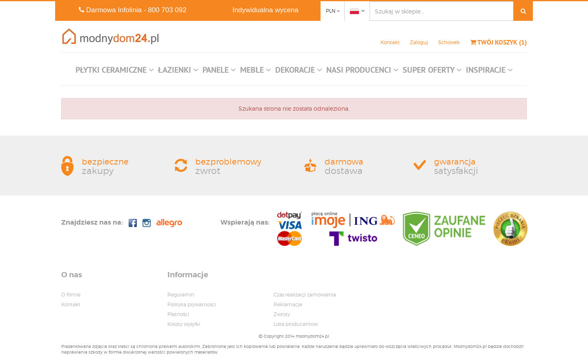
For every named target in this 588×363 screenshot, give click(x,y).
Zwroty (282, 314)
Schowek (449, 42)
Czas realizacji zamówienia (305, 295)
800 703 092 (167, 10)
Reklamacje (288, 304)
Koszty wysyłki (183, 324)
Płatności (178, 314)
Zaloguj (419, 42)
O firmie (70, 295)
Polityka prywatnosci (191, 304)
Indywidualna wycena (265, 10)
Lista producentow (296, 324)
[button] (114, 71)
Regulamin (180, 295)
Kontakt (390, 42)
